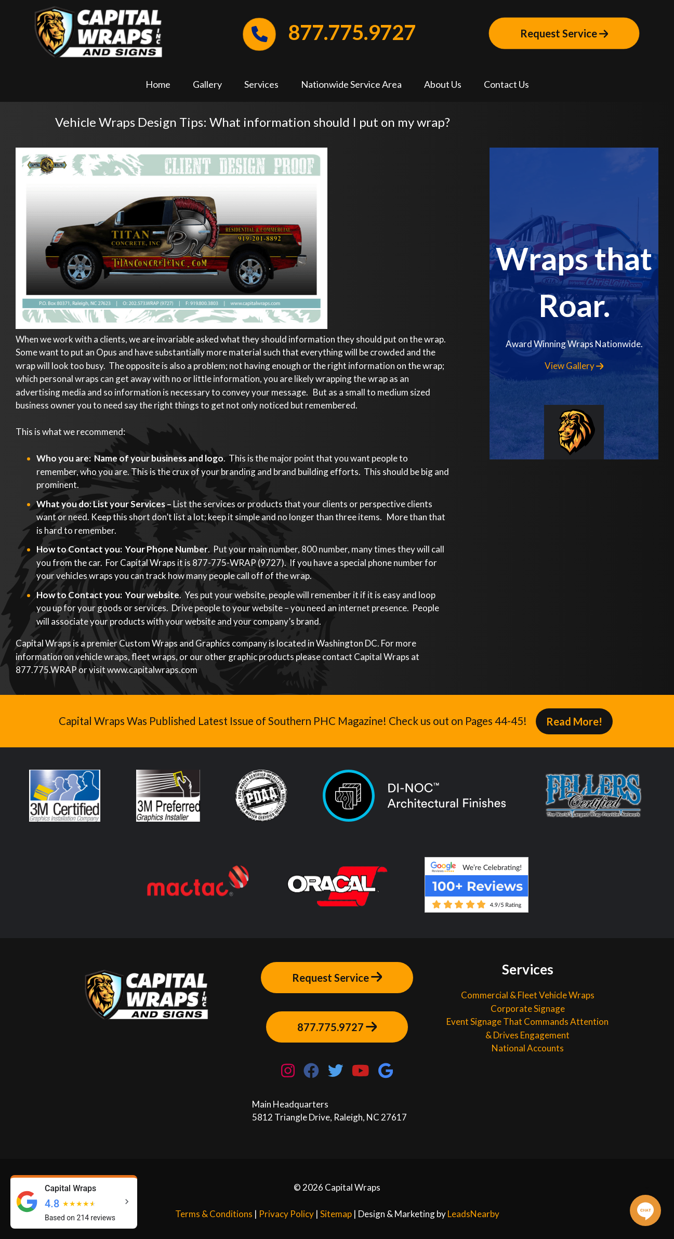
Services (261, 84)
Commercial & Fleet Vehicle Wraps (527, 995)
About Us (442, 84)
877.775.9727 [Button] (337, 1026)
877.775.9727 (329, 32)
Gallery (207, 84)
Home (158, 84)
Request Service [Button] (564, 33)
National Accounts (528, 1048)
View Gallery (574, 365)
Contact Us (506, 84)
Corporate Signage (528, 1008)
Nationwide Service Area (351, 84)
